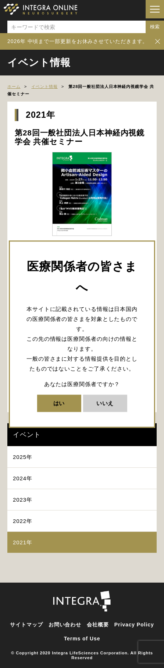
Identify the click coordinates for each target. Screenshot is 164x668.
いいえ (105, 403)
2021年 (22, 542)
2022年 (22, 521)
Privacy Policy (134, 625)
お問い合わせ (65, 625)
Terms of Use (82, 639)
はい (59, 403)
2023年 (22, 499)
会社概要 (98, 625)
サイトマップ (26, 625)
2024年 (22, 478)
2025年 (22, 457)
